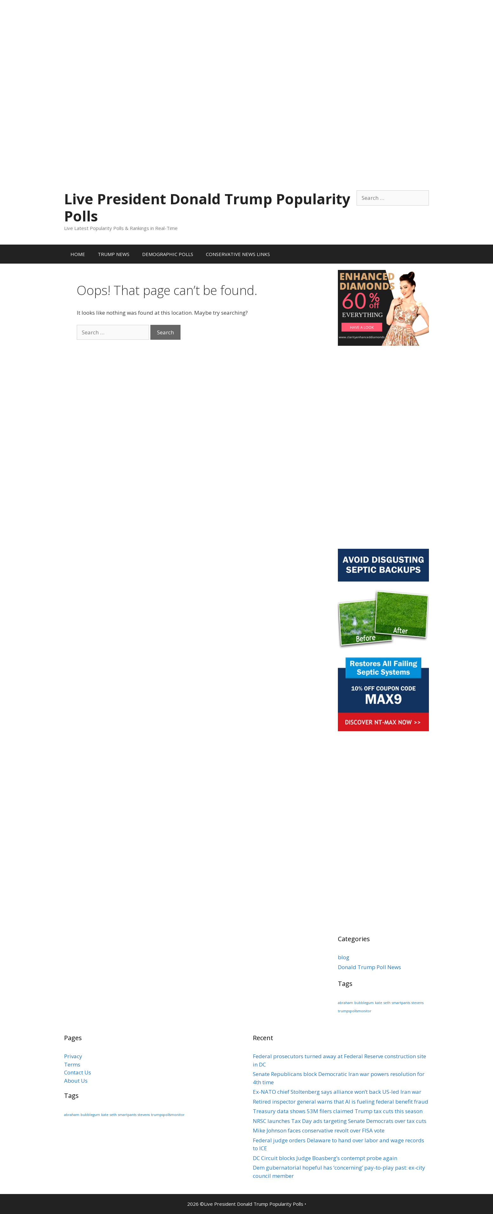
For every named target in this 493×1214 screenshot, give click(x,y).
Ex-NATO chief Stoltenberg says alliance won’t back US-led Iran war (337, 1091)
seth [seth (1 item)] (387, 1003)
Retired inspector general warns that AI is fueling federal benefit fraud (340, 1101)
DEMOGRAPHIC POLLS (167, 254)
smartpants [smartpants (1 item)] (401, 1003)
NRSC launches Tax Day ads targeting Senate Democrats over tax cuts (339, 1121)
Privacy (73, 1056)
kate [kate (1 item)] (378, 1003)
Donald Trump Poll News (369, 967)
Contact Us (77, 1072)
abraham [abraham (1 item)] (345, 1003)
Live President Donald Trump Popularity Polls (207, 207)
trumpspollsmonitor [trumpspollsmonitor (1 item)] (354, 1011)
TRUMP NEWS (113, 254)
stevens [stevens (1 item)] (417, 1003)
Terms (72, 1064)
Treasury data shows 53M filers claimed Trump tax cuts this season (338, 1111)
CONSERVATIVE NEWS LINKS (238, 254)
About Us (76, 1080)
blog (343, 957)
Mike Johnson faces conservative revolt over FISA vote (319, 1130)
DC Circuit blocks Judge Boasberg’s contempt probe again (325, 1158)
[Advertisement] (246, 44)
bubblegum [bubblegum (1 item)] (364, 1003)
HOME (77, 254)
